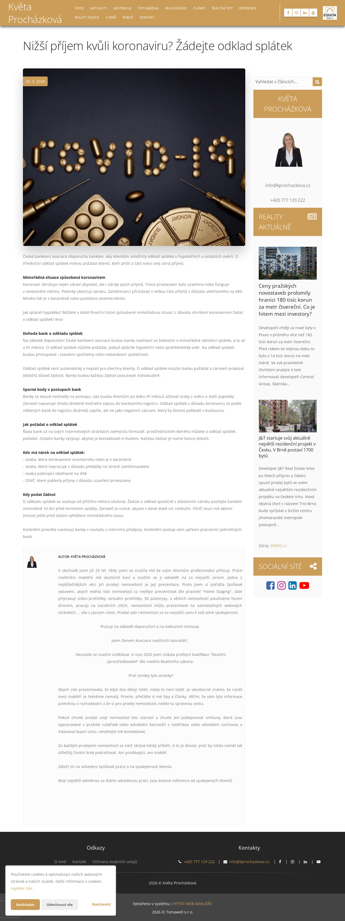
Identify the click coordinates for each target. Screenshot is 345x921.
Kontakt (147, 17)
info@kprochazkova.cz (249, 861)
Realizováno (176, 8)
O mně (111, 17)
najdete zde (21, 888)
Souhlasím (26, 904)
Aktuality (98, 8)
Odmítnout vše (62, 904)
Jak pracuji (122, 8)
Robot (128, 17)
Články (199, 8)
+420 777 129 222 (199, 861)
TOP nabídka (148, 8)
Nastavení (101, 904)
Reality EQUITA (87, 17)
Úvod (79, 8)
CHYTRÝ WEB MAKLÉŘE (191, 903)
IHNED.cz (278, 545)
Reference (248, 8)
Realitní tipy (222, 8)
